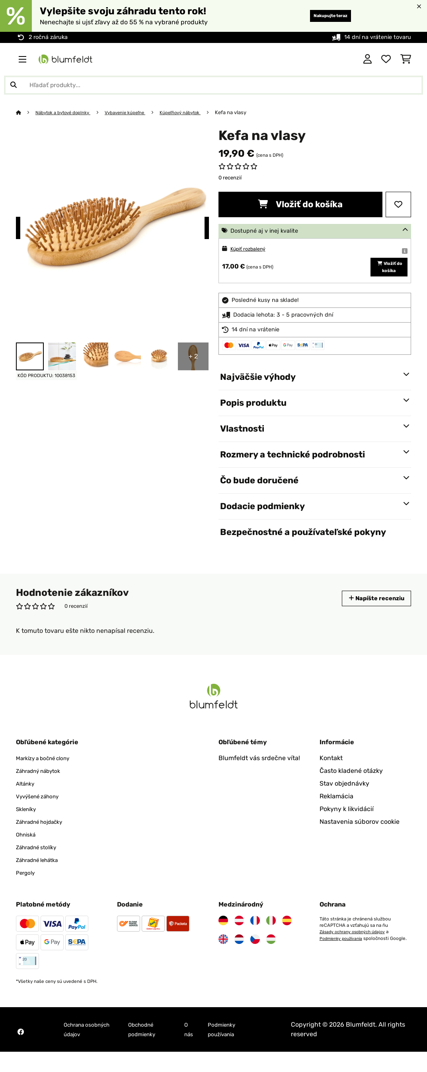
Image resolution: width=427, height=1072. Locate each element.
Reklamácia (336, 816)
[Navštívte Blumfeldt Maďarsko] (271, 959)
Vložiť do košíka (300, 204)
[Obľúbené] (386, 59)
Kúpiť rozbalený (251, 248)
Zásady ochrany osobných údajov (355, 952)
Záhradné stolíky (41, 867)
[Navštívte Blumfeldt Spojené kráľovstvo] (223, 959)
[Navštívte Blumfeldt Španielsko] (287, 941)
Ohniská (28, 854)
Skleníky (28, 829)
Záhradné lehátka (42, 880)
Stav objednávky (344, 803)
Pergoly (27, 893)
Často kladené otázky (351, 791)
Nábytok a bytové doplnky (67, 112)
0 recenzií (230, 178)
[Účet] (367, 59)
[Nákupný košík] (405, 59)
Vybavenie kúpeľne (136, 112)
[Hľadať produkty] (213, 85)
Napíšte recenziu (370, 618)
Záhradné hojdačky (45, 842)
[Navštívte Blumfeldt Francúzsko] (255, 941)
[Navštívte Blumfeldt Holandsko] (239, 959)
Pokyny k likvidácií (347, 829)
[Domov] (26, 112)
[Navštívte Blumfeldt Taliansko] (271, 941)
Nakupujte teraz (321, 15)
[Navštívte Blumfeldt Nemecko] (223, 941)
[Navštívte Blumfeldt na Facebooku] (20, 1052)
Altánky (27, 803)
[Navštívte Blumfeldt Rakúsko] (239, 941)
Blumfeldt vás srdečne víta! (259, 778)
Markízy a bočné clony (49, 778)
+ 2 (193, 356)
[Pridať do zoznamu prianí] (398, 204)
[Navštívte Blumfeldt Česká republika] (255, 959)
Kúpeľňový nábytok (198, 112)
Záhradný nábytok (43, 791)
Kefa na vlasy (251, 112)
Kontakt (331, 778)
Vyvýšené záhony (42, 816)
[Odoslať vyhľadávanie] (13, 85)
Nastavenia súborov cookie (360, 842)
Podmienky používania (344, 958)
